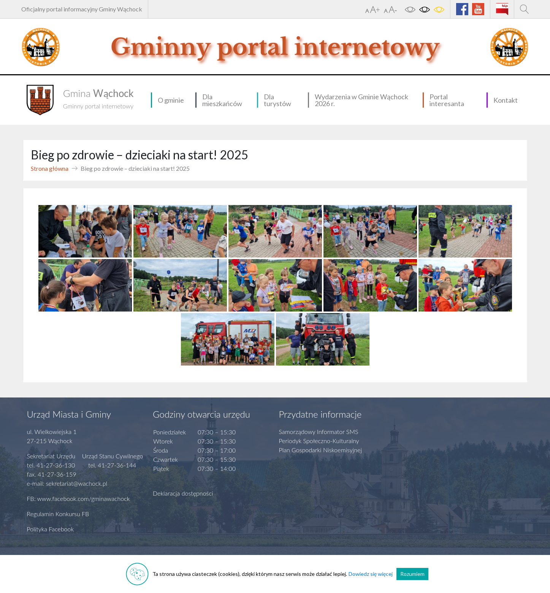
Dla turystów (277, 100)
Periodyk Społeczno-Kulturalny (319, 440)
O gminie (171, 100)
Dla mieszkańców (222, 100)
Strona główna (49, 168)
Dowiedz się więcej (371, 574)
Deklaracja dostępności (183, 493)
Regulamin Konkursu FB (58, 513)
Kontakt (505, 100)
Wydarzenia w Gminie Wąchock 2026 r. (361, 100)
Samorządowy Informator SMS (318, 431)
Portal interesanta (447, 100)
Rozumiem (412, 574)
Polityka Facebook (50, 529)
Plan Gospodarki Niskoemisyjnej (320, 449)
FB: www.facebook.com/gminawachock (78, 498)
